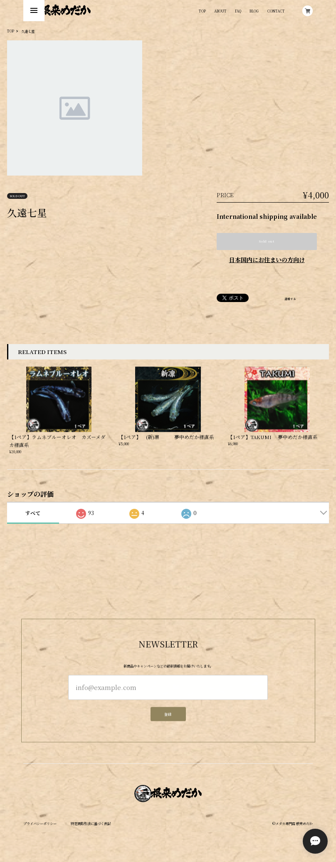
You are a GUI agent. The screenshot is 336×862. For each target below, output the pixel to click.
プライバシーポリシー (40, 823)
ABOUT (220, 10)
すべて (32, 512)
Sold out (266, 241)
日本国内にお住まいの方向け (267, 260)
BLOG (254, 10)
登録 (168, 717)
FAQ (238, 10)
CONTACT (276, 10)
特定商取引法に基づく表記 (91, 823)
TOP (202, 10)
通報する (290, 298)
